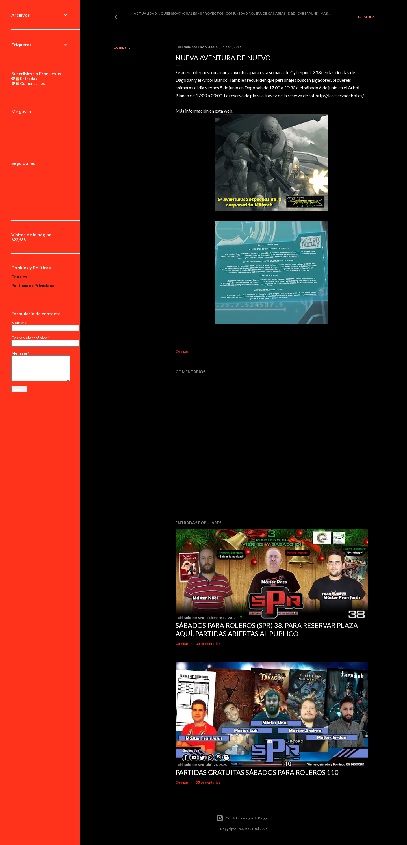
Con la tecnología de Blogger (244, 818)
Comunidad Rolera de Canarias (256, 13)
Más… (325, 13)
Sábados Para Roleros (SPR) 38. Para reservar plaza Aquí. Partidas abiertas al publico (267, 629)
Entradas (26, 78)
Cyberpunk (307, 13)
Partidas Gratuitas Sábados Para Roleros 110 (257, 772)
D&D (291, 13)
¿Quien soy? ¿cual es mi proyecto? (191, 13)
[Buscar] (366, 17)
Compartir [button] (123, 47)
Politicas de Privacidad (33, 285)
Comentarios (30, 83)
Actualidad (145, 13)
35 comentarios (208, 643)
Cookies (19, 276)
